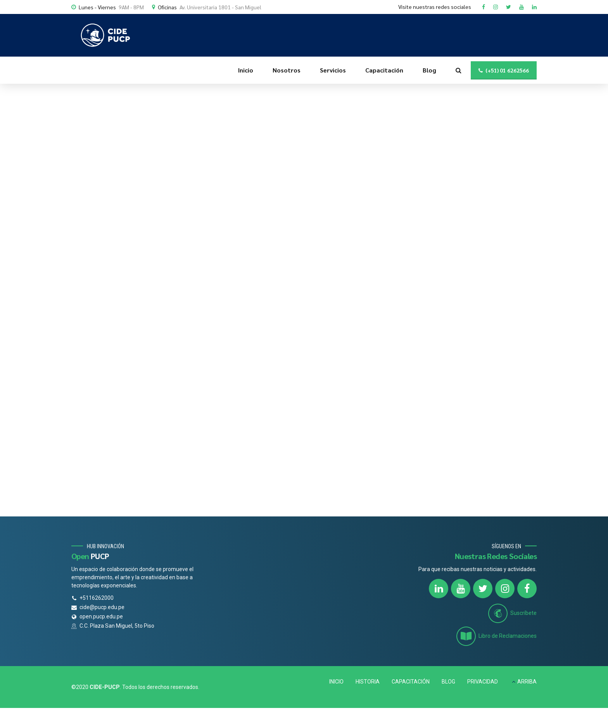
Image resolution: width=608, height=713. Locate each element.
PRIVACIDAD (482, 681)
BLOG (448, 681)
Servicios (333, 70)
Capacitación (384, 70)
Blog (429, 70)
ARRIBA (527, 681)
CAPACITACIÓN (411, 681)
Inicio (245, 70)
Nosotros (287, 70)
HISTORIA (368, 681)
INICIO (336, 681)
